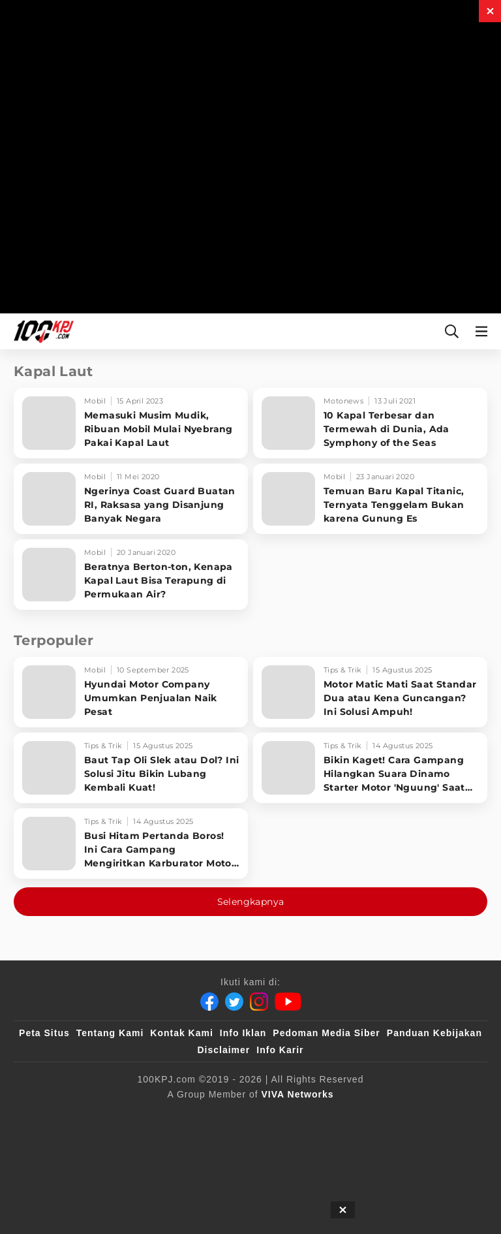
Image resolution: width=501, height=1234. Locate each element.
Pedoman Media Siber (326, 1033)
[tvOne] (345, 1115)
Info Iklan (243, 1033)
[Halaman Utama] (41, 331)
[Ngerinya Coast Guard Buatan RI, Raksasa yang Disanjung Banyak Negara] (131, 499)
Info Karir (279, 1050)
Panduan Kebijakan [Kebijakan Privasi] (434, 1033)
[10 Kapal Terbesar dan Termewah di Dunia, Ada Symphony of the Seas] (370, 423)
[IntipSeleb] (219, 1141)
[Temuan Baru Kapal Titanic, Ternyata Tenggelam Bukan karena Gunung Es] (370, 499)
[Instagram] (259, 1001)
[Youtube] (288, 1001)
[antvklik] (445, 1115)
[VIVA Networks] (298, 1094)
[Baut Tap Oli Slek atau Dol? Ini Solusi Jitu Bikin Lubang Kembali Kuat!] (131, 768)
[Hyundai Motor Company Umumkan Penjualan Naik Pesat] (131, 692)
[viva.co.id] (66, 1115)
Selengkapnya (250, 902)
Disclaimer (223, 1050)
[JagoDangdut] (288, 1141)
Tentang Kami (110, 1033)
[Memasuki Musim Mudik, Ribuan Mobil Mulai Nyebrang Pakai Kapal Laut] (131, 423)
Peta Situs (44, 1033)
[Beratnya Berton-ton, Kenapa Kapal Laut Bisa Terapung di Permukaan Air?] (131, 574)
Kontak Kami (181, 1033)
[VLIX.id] (241, 1115)
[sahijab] (181, 1115)
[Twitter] (234, 1001)
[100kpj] (127, 1115)
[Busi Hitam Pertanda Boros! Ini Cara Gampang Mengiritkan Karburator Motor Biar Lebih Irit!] (131, 843)
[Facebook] (209, 1001)
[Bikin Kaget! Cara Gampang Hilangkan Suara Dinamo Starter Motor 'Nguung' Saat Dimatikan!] (370, 768)
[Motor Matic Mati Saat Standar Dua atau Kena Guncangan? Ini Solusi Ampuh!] (370, 692)
